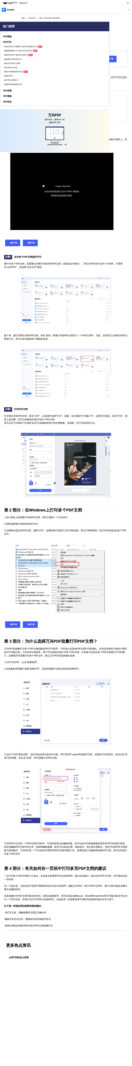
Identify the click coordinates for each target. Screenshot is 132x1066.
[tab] (8, 54)
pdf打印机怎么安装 (8, 105)
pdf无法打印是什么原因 (8, 99)
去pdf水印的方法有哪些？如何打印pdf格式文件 (8, 65)
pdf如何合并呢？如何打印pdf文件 (8, 86)
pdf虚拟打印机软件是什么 (8, 93)
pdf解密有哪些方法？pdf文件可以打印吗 (8, 76)
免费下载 (91, 58)
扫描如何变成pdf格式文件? (7, 129)
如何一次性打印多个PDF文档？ (34, 101)
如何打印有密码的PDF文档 (7, 112)
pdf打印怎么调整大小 (8, 123)
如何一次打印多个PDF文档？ (55, 18)
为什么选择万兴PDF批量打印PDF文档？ (38, 111)
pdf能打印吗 (7, 118)
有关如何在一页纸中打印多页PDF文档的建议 (40, 116)
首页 (24, 18)
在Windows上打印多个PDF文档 (34, 106)
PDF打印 (34, 18)
